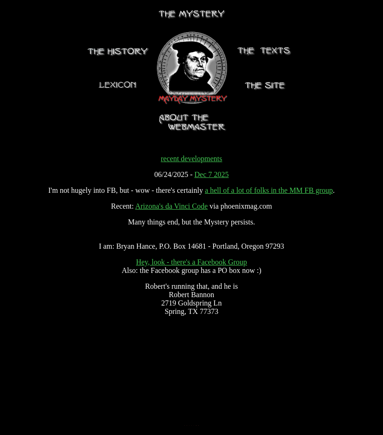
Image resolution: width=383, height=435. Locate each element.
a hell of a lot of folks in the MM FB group (269, 190)
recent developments (191, 159)
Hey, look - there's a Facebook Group (191, 262)
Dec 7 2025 (212, 174)
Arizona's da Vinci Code (171, 206)
